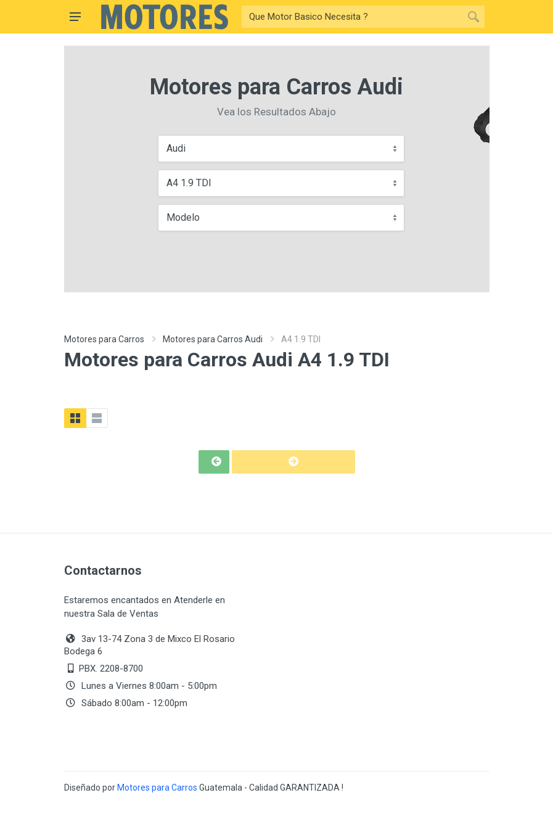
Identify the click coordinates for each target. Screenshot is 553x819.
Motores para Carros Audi (213, 339)
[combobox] (281, 149)
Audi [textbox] (176, 148)
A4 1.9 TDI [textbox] (188, 183)
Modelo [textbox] (183, 217)
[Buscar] (352, 17)
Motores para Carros (104, 339)
